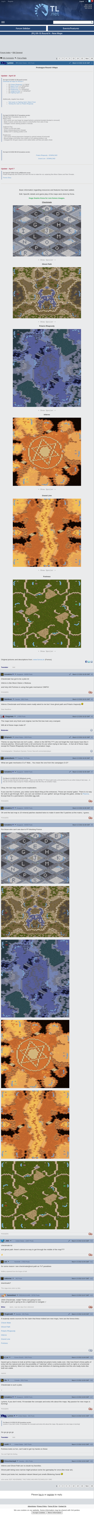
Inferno (4, 1337)
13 (73, 58)
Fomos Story (7, 177)
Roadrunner (14, 89)
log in (41, 1496)
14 (78, 58)
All (92, 58)
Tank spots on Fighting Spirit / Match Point (22, 102)
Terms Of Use (52, 1508)
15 (82, 58)
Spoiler (47, 260)
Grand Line (14, 88)
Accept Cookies (38, 1513)
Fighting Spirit (15, 93)
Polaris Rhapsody (16, 84)
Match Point (14, 86)
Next (87, 58)
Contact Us (62, 1508)
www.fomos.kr (38, 661)
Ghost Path (5, 1328)
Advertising (32, 1508)
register (50, 1496)
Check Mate (6, 1324)
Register (10, 1)
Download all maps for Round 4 (13, 81)
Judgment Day (15, 91)
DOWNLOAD (53, 155)
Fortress (4, 1345)
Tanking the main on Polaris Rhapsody (20, 104)
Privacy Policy (42, 1508)
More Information (55, 1513)
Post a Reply (20, 58)
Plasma (86, 795)
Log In (3, 1)
